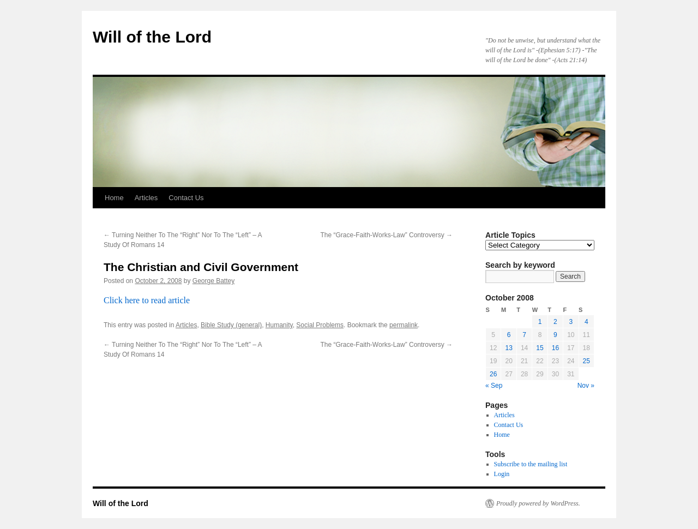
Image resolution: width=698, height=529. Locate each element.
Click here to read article (147, 300)
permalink (403, 325)
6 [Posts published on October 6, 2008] (509, 335)
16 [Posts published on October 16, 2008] (555, 348)
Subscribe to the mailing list (531, 464)
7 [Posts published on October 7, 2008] (524, 335)
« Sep (493, 385)
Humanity (279, 325)
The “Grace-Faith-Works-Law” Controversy (387, 235)
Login (502, 474)
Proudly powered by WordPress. (538, 503)
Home (114, 198)
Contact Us (186, 198)
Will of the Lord (152, 37)
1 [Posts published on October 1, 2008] (540, 322)
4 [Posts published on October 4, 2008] (586, 322)
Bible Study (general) (231, 325)
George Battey (213, 281)
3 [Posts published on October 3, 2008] (571, 322)
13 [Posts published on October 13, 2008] (508, 348)
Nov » (585, 385)
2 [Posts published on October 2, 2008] (555, 322)
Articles (146, 198)
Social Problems (320, 325)
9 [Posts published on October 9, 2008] (555, 335)
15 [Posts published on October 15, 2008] (539, 348)
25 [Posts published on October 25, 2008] (586, 361)
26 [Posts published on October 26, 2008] (493, 374)
